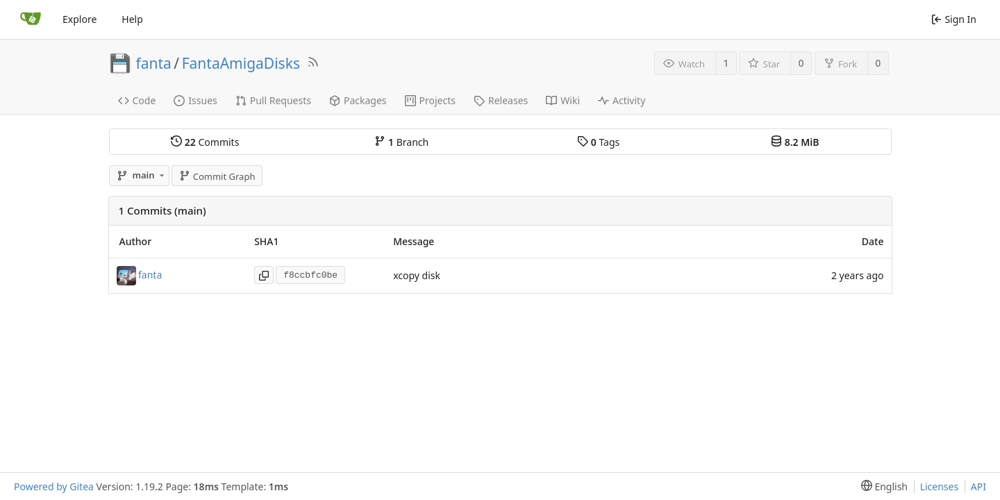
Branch (401, 142)
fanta (154, 63)
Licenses (939, 486)
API (978, 486)
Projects (430, 100)
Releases (501, 100)
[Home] (30, 19)
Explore (79, 19)
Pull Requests (273, 100)
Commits (205, 142)
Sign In (954, 19)
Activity (621, 100)
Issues (195, 100)
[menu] (882, 486)
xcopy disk (416, 275)
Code (137, 100)
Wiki (563, 100)
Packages (358, 100)
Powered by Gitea (54, 486)
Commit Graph (217, 176)
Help (132, 19)
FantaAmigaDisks (241, 63)
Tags (598, 142)
